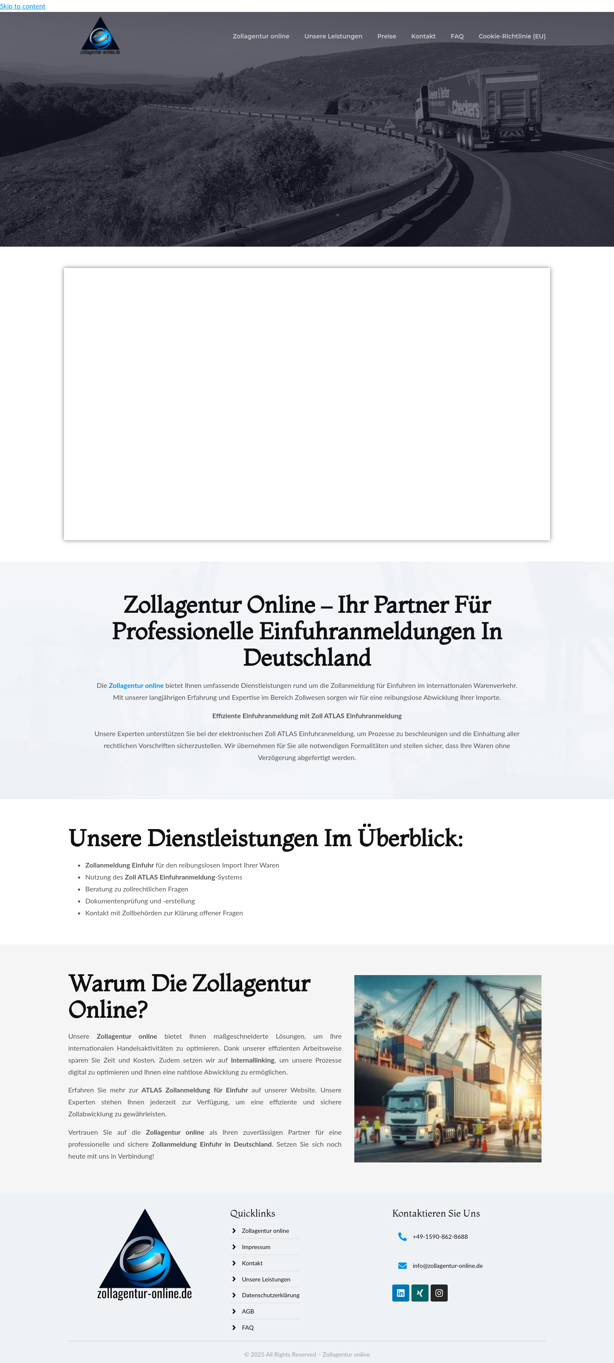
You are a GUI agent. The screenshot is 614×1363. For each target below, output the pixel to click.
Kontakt (423, 36)
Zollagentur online (261, 36)
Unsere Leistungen (333, 36)
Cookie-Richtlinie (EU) (512, 36)
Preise (386, 36)
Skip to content (23, 6)
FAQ (457, 36)
